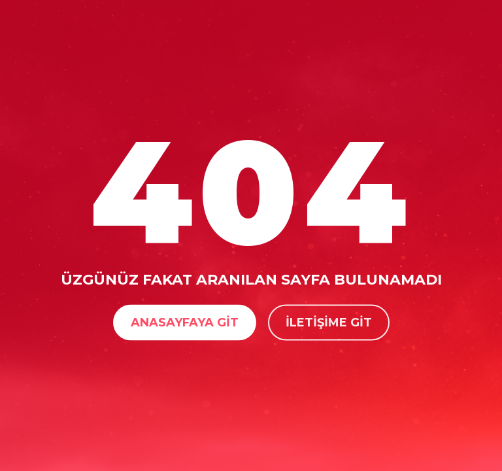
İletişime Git (329, 322)
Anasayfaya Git (185, 322)
